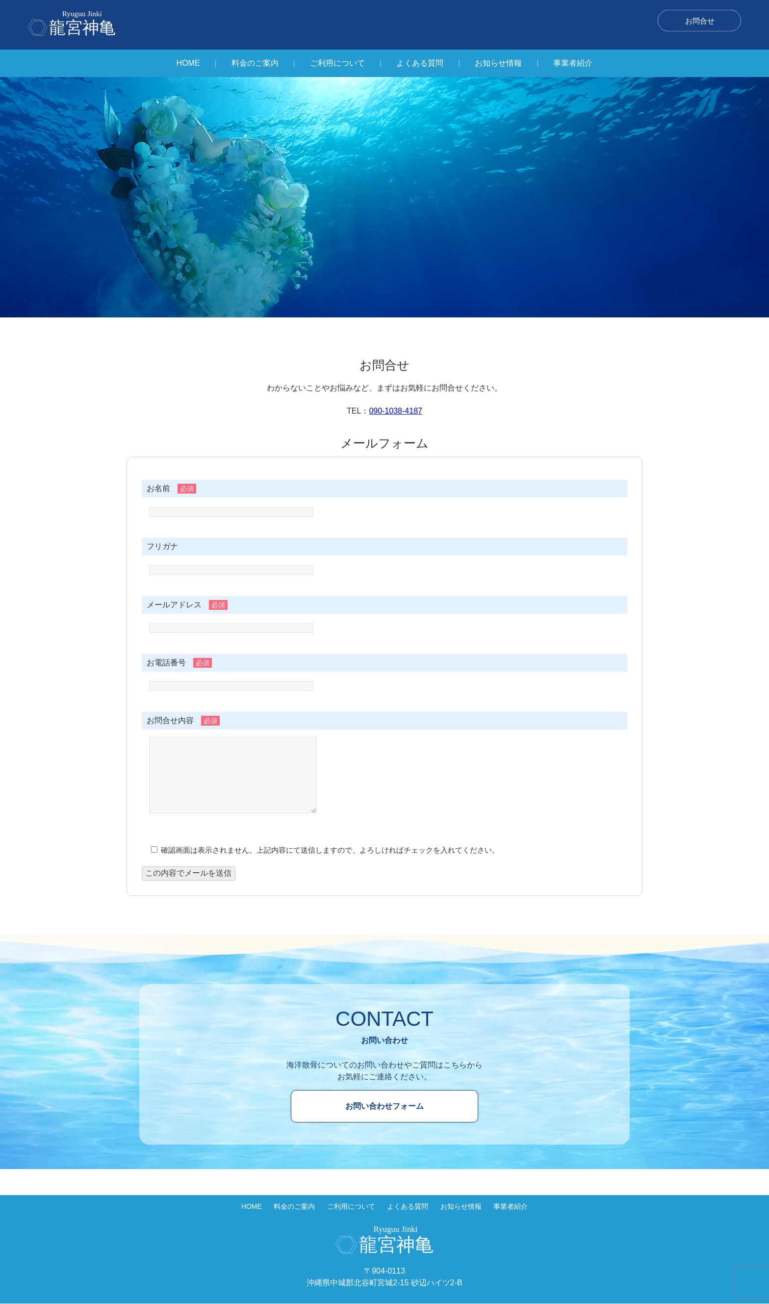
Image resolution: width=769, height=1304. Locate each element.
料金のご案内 (255, 63)
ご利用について (337, 63)
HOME (188, 63)
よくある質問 (419, 63)
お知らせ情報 (498, 63)
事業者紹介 (572, 63)
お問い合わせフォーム (384, 1121)
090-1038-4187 (395, 411)
